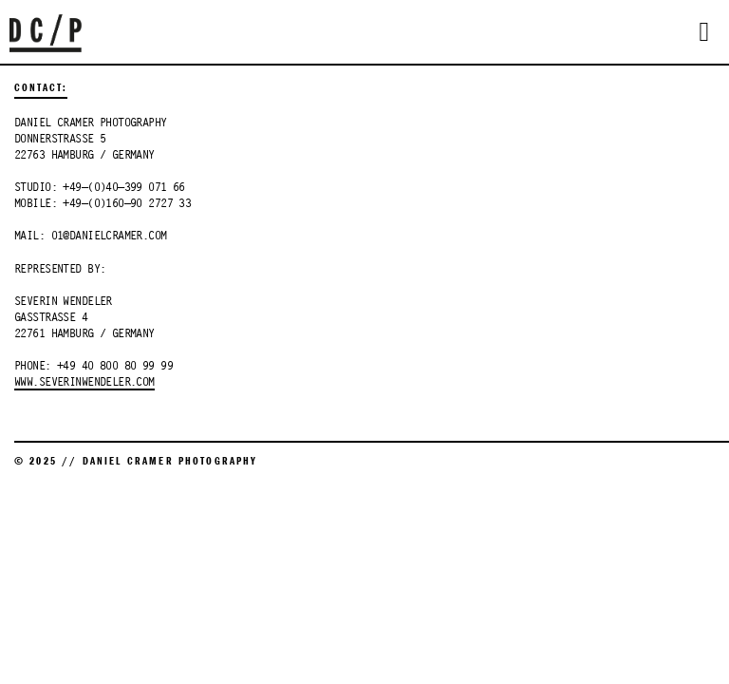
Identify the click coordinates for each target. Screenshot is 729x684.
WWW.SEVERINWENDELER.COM (84, 383)
